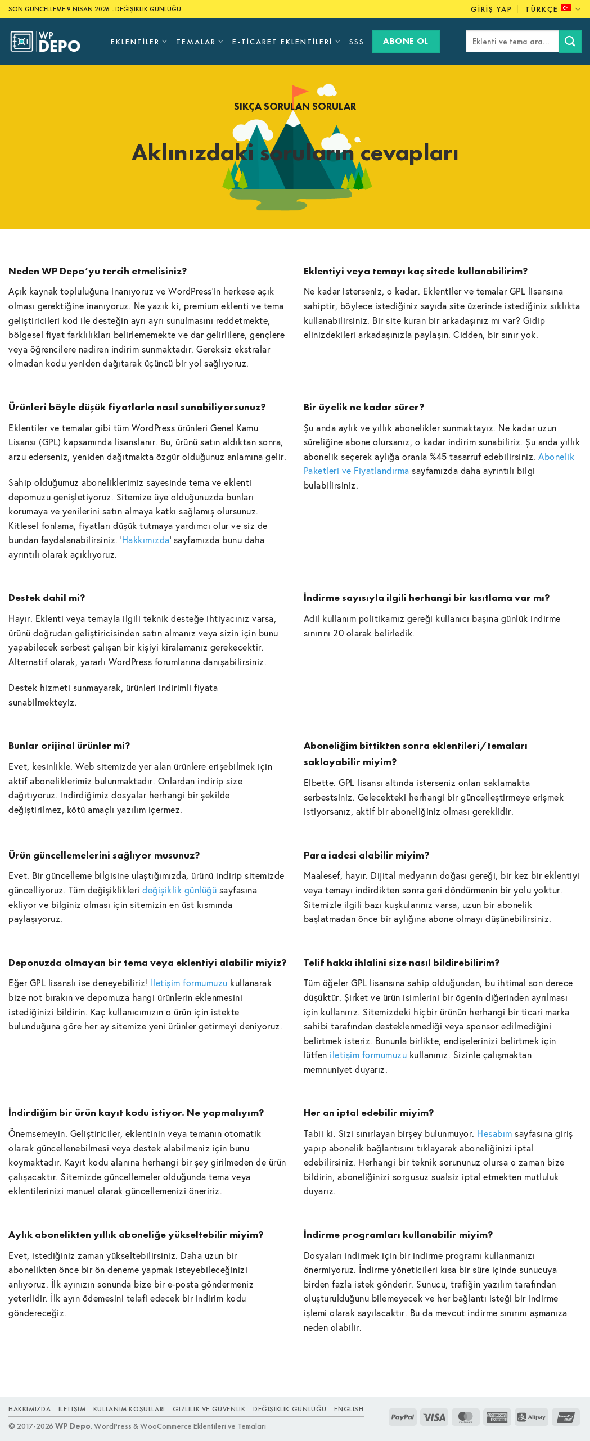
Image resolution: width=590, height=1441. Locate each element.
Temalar (200, 41)
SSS (356, 42)
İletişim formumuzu (189, 982)
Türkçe (553, 9)
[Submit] (570, 41)
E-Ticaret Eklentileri (286, 41)
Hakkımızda (146, 539)
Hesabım (494, 1133)
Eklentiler (139, 41)
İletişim (72, 1408)
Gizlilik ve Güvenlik (209, 1408)
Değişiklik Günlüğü (290, 1408)
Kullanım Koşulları (129, 1408)
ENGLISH (348, 1408)
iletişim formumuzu (368, 1054)
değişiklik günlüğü (179, 890)
